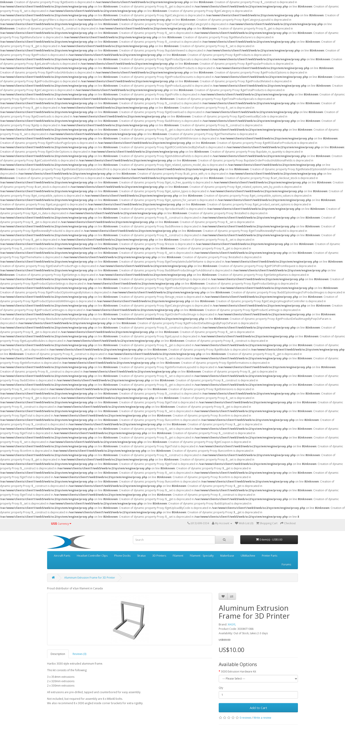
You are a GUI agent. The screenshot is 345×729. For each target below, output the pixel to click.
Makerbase (227, 555)
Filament (178, 555)
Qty (221, 688)
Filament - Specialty (202, 555)
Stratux (141, 555)
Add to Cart (258, 707)
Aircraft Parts (62, 555)
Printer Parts (269, 555)
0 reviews (245, 718)
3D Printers (159, 555)
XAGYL (232, 624)
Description (58, 654)
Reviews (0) (79, 654)
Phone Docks (122, 555)
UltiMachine (248, 555)
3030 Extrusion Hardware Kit (238, 671)
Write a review (262, 718)
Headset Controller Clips (92, 555)
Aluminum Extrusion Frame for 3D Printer (89, 577)
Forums (286, 564)
